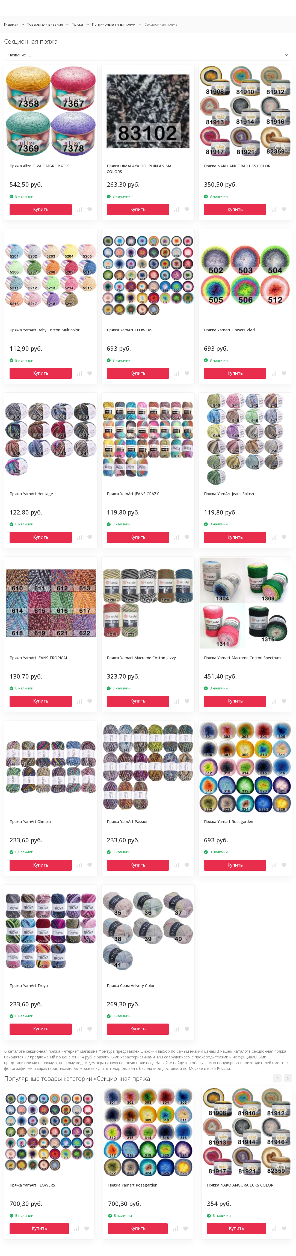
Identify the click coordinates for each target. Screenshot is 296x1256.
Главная (11, 24)
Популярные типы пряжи (113, 24)
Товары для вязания (45, 24)
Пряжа (77, 24)
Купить (40, 209)
